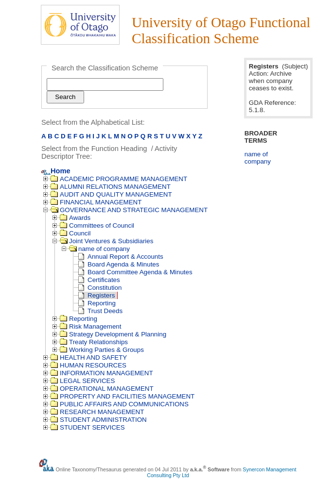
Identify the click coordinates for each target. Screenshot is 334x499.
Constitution (100, 287)
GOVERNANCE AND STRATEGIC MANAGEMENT (129, 210)
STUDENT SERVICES (88, 427)
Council (75, 233)
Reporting (97, 303)
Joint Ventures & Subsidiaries (106, 241)
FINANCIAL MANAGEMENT (96, 202)
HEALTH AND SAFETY (89, 357)
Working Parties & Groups (102, 349)
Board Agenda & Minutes (118, 264)
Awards (75, 217)
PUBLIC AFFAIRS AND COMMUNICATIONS (120, 404)
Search (65, 96)
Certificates (99, 279)
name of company (99, 248)
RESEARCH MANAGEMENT (97, 412)
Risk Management (90, 326)
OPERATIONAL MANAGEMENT (102, 388)
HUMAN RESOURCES (88, 365)
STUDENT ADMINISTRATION (99, 419)
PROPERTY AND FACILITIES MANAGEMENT (122, 396)
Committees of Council (97, 225)
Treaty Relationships (94, 342)
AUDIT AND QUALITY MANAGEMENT (111, 194)
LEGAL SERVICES (83, 380)
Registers (96, 295)
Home (55, 171)
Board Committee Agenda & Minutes (135, 272)
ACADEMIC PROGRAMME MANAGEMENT (119, 179)
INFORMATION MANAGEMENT (102, 373)
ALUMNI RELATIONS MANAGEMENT (111, 186)
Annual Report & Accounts (120, 256)
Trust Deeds (100, 311)
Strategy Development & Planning (113, 334)
